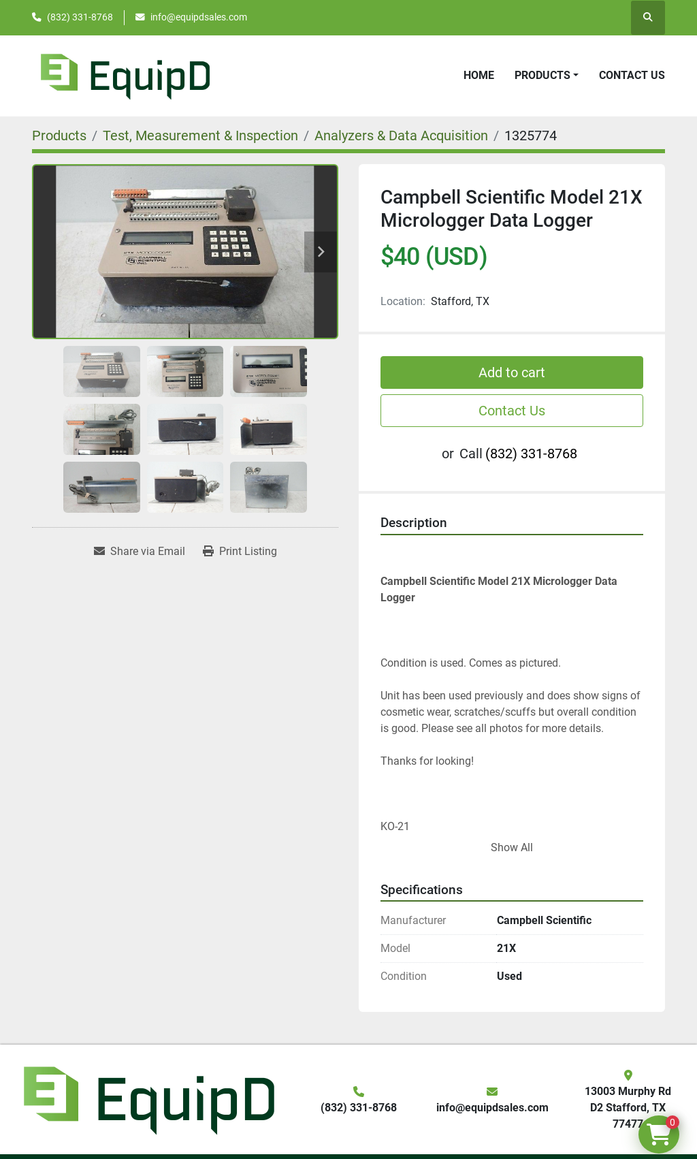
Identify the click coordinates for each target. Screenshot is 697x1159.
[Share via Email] (139, 552)
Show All (512, 847)
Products (542, 75)
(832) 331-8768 (80, 17)
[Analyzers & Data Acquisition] (401, 135)
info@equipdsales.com (198, 17)
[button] (547, 75)
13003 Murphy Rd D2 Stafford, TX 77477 (628, 1107)
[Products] (59, 135)
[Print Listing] (240, 552)
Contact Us (632, 75)
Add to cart (512, 372)
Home (479, 75)
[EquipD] (147, 1098)
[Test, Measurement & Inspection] (200, 135)
